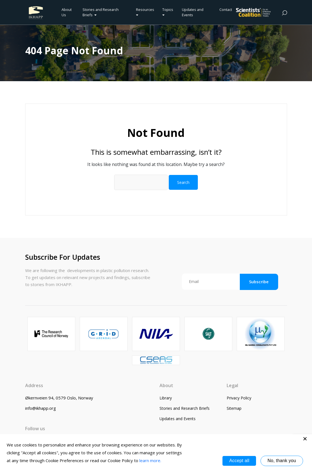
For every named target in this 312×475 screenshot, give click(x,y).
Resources (145, 12)
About (166, 385)
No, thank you (282, 460)
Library (165, 398)
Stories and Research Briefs (101, 12)
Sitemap (234, 408)
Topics (167, 12)
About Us (67, 12)
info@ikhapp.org (40, 408)
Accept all (239, 460)
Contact (225, 9)
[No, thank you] (305, 438)
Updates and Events (192, 12)
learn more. (150, 460)
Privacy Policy (239, 398)
